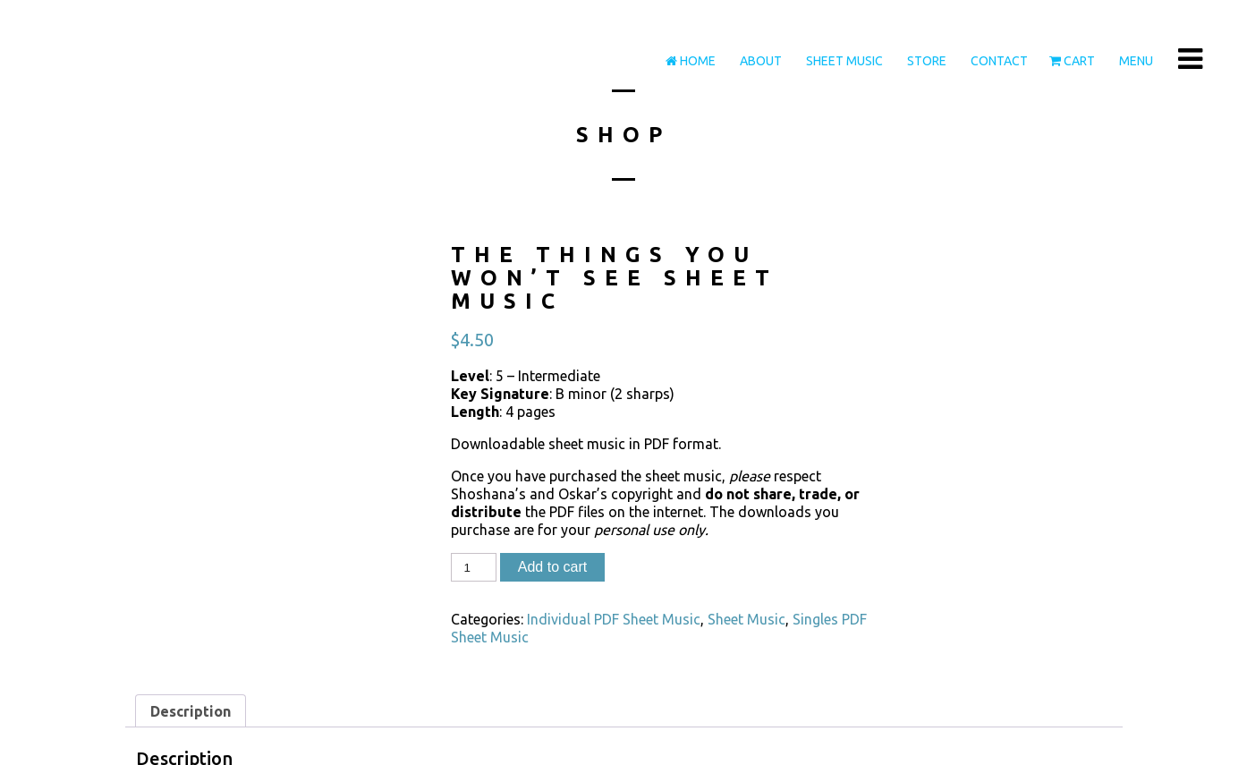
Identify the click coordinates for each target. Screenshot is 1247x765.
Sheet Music (843, 61)
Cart (1072, 61)
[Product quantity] (473, 567)
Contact (998, 61)
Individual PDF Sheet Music (613, 619)
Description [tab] (190, 711)
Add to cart (552, 566)
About (759, 61)
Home (691, 61)
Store (925, 61)
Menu (1134, 61)
